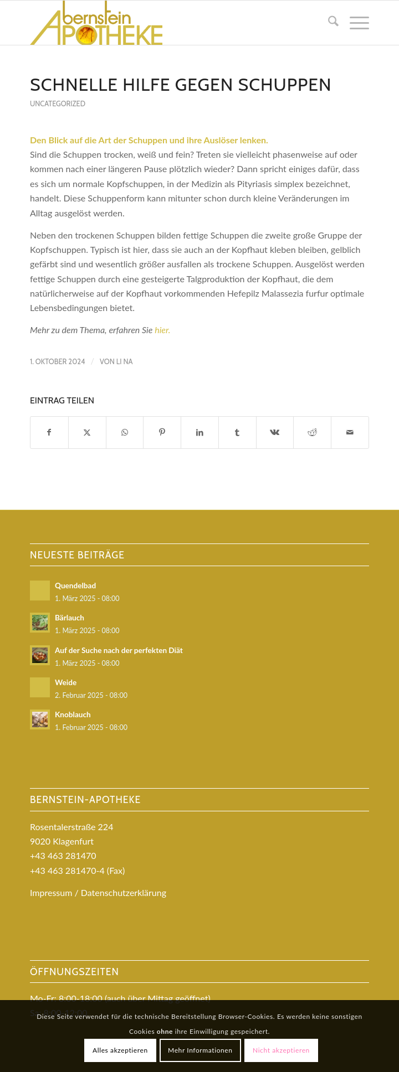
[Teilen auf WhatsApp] (125, 432)
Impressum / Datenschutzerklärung (98, 892)
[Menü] (354, 23)
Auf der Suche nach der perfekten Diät (119, 650)
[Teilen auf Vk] (275, 432)
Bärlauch (69, 617)
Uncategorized (57, 104)
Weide (65, 682)
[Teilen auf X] (87, 432)
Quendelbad (75, 585)
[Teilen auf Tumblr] (237, 432)
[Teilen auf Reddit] (312, 432)
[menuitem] (328, 23)
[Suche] (328, 23)
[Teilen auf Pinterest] (162, 432)
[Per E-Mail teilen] (350, 432)
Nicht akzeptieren (281, 1050)
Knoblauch (73, 714)
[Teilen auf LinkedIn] (199, 432)
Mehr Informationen (200, 1050)
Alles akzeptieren (120, 1050)
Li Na (124, 361)
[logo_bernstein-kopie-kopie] (165, 23)
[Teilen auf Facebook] (49, 432)
